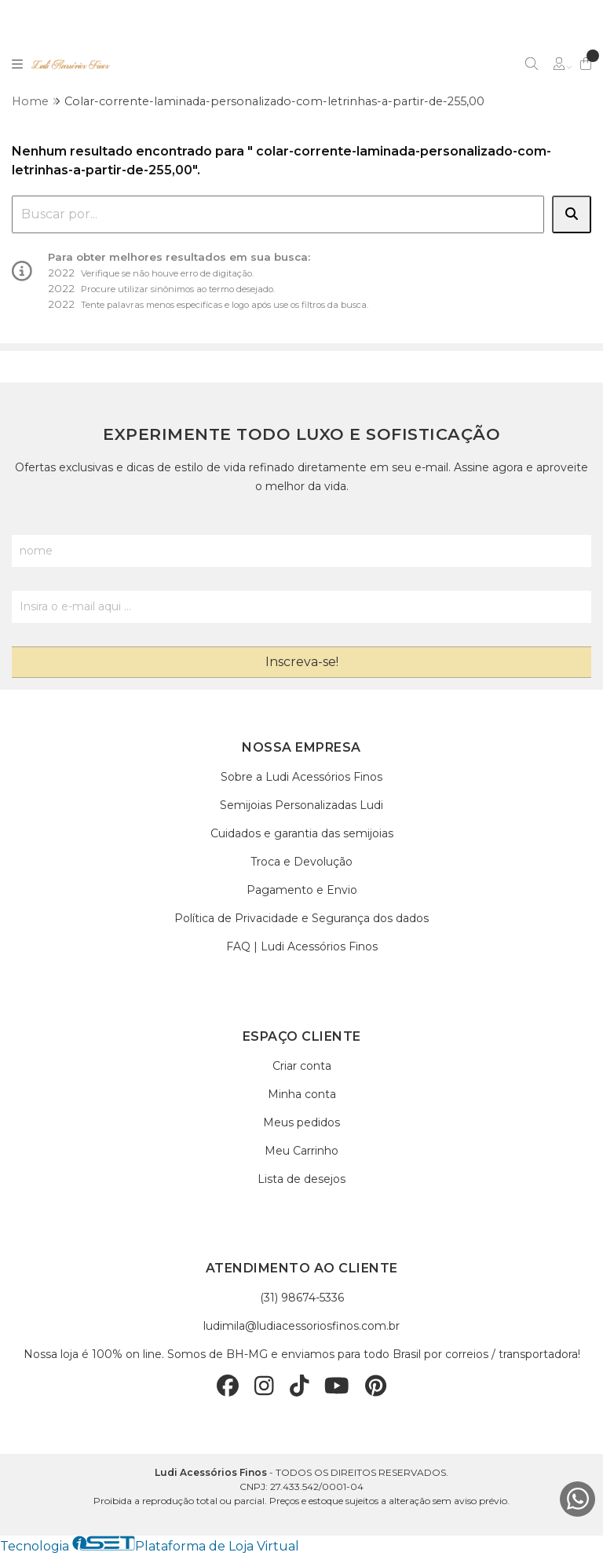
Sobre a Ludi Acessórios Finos (301, 777)
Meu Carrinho (301, 1151)
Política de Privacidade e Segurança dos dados (301, 918)
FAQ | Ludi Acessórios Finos (302, 946)
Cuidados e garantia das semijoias (301, 833)
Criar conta (301, 1066)
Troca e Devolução (301, 862)
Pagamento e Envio (302, 890)
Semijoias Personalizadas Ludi (301, 805)
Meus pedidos (301, 1122)
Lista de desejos (301, 1179)
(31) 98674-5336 (302, 1298)
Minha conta (302, 1094)
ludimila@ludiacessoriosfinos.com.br (301, 1326)
